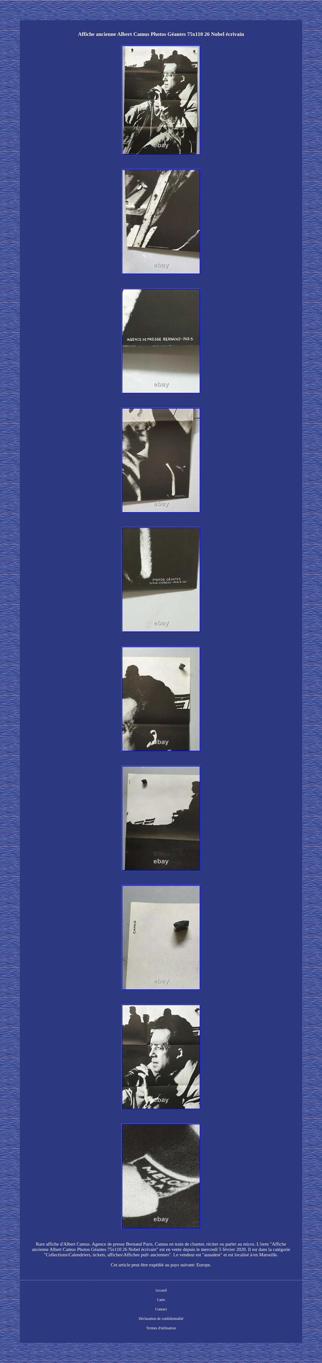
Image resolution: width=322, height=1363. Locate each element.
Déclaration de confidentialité (161, 1318)
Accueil (161, 1290)
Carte (161, 1300)
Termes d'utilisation (161, 1328)
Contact (161, 1309)
